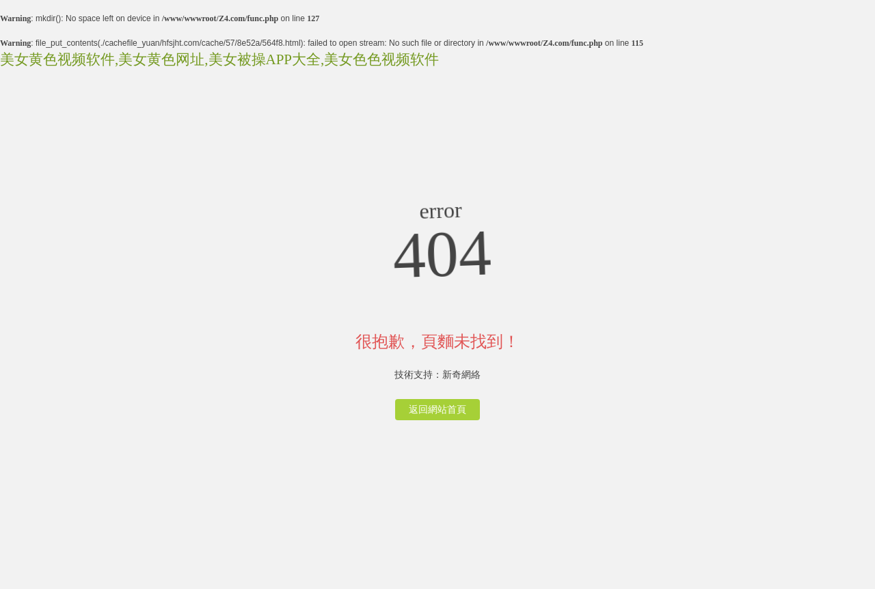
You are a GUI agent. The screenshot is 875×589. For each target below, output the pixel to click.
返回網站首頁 (437, 410)
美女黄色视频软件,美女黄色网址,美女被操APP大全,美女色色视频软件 (219, 59)
